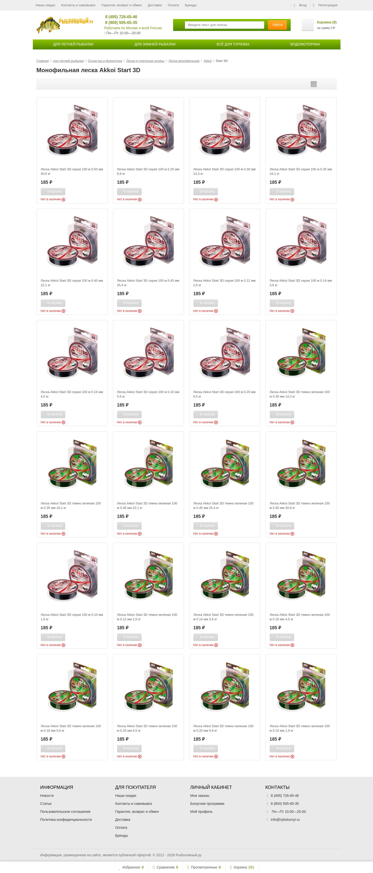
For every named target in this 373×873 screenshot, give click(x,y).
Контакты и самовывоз (78, 5)
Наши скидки (45, 5)
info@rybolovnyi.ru (285, 820)
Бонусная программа (207, 804)
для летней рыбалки (73, 44)
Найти (277, 25)
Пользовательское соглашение (65, 812)
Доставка (155, 5)
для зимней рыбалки (155, 44)
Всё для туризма (233, 44)
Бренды (191, 5)
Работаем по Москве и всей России (133, 28)
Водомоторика (305, 44)
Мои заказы (199, 796)
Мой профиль (201, 812)
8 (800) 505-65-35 (119, 22)
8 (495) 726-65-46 (119, 17)
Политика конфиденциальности (66, 820)
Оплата (173, 5)
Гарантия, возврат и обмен (121, 5)
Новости (47, 796)
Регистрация (325, 5)
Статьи (46, 804)
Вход (300, 5)
